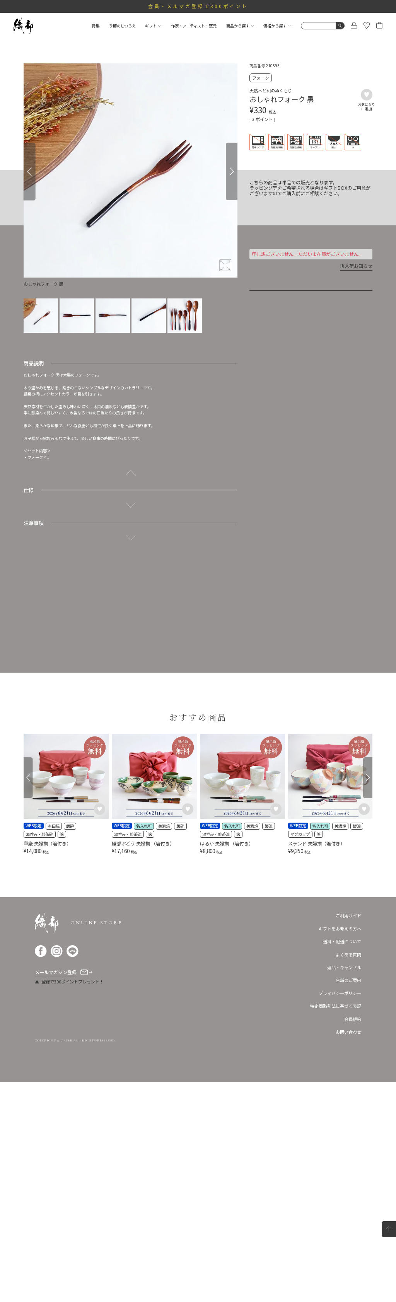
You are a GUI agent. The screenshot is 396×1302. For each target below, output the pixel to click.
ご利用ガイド (348, 1135)
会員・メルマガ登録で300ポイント (198, 6)
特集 (95, 26)
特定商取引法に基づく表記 (335, 1226)
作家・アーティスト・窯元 (194, 26)
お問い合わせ (348, 1252)
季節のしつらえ (122, 26)
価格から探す (277, 26)
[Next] (232, 171)
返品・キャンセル (344, 1187)
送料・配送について (342, 1161)
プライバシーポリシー (340, 1213)
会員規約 (352, 1239)
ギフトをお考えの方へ (340, 1148)
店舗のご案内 (348, 1200)
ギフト (153, 26)
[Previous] (30, 171)
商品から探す (240, 26)
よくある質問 (348, 1174)
